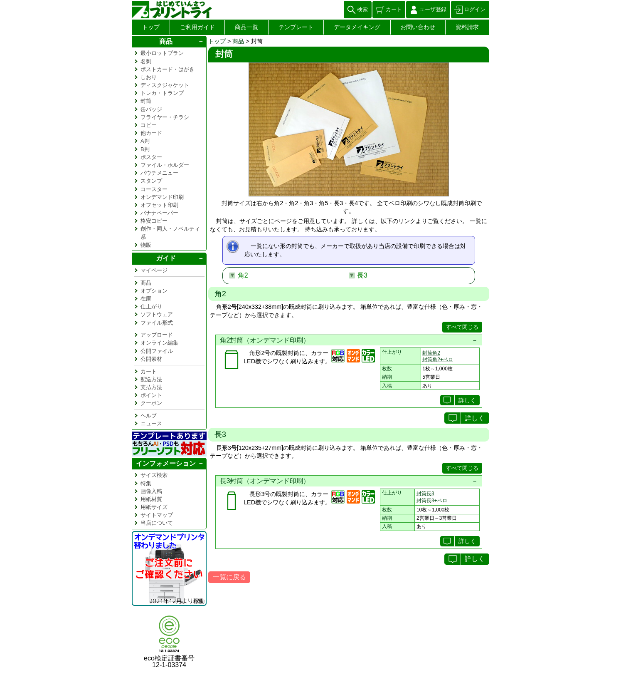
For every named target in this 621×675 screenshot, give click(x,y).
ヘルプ (148, 415)
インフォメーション (166, 463)
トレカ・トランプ (162, 93)
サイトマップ (156, 515)
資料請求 (467, 27)
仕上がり (151, 306)
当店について (156, 523)
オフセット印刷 (159, 205)
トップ (151, 27)
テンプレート (295, 27)
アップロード (156, 335)
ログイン (474, 9)
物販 (145, 245)
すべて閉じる (462, 327)
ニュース (151, 423)
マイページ (154, 270)
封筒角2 (431, 353)
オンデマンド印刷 (162, 197)
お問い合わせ (417, 27)
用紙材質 (151, 499)
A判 (145, 141)
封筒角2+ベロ (437, 359)
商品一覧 (246, 27)
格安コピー (154, 221)
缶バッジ (151, 109)
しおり (148, 77)
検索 (362, 9)
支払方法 (151, 387)
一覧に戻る (229, 577)
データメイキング (357, 27)
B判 (145, 149)
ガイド (166, 258)
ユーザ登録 (432, 9)
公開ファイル (156, 351)
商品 (238, 41)
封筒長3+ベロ (431, 501)
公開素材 (151, 359)
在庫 (145, 298)
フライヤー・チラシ (164, 117)
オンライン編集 (159, 343)
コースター (154, 189)
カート (394, 9)
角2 (243, 275)
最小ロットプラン (162, 53)
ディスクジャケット (164, 85)
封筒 (145, 101)
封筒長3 (425, 493)
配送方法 (151, 379)
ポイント (151, 395)
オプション (154, 291)
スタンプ (151, 181)
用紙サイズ (154, 507)
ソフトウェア (156, 314)
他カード (151, 133)
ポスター (151, 157)
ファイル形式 (156, 323)
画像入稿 (151, 491)
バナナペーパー (159, 213)
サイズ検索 (154, 475)
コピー (148, 125)
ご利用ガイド (197, 27)
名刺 (145, 61)
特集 (145, 483)
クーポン (151, 403)
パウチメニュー (159, 173)
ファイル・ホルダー (164, 165)
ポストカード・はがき (167, 69)
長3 (362, 275)
